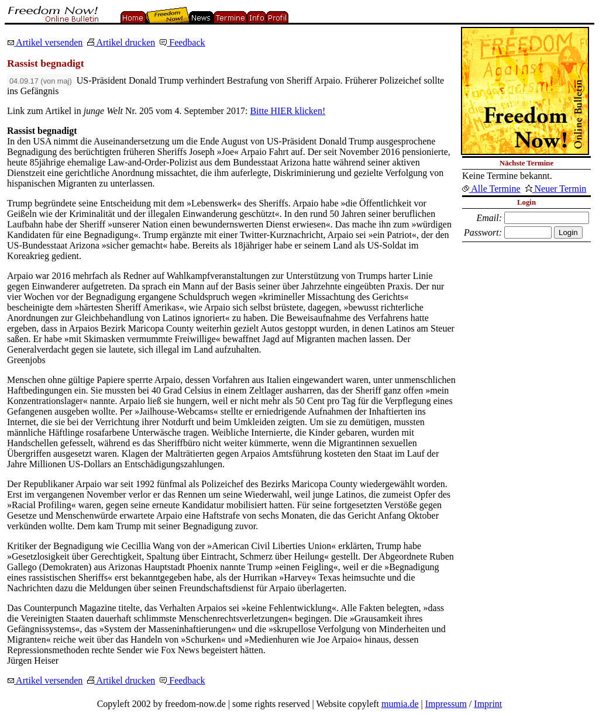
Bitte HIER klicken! (287, 111)
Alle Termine (491, 189)
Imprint (488, 704)
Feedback (182, 42)
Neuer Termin (556, 189)
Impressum (446, 704)
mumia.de (400, 704)
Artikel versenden (44, 42)
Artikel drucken (121, 42)
